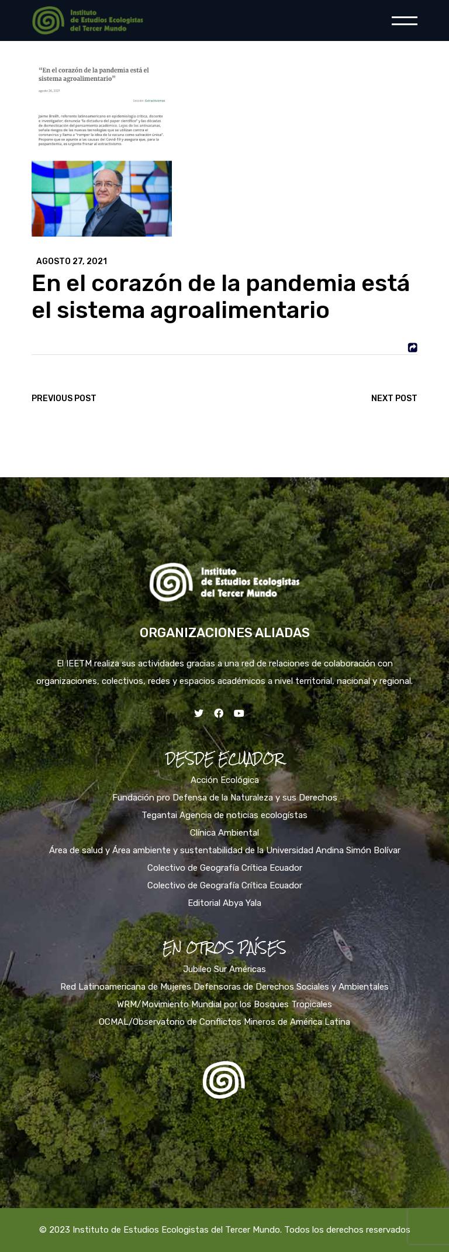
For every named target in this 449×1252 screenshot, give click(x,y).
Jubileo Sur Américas (224, 969)
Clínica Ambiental (224, 832)
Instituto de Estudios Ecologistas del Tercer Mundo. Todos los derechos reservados (241, 1229)
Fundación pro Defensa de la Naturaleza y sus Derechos (224, 797)
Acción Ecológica (225, 780)
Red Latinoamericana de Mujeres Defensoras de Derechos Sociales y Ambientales (224, 986)
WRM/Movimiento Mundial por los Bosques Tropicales (224, 1004)
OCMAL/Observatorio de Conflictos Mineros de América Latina (224, 1022)
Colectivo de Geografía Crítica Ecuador (224, 868)
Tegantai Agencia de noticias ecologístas (224, 815)
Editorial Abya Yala (224, 903)
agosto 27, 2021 (71, 262)
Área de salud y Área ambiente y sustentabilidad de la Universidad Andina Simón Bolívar (224, 850)
